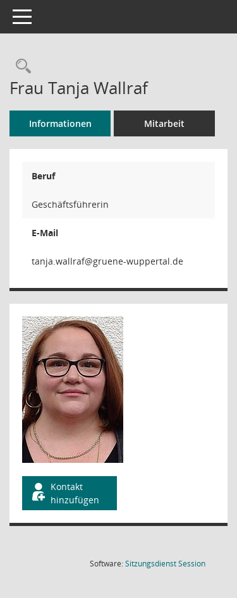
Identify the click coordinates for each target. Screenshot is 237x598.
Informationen (60, 123)
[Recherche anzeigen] (20, 66)
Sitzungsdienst (165, 563)
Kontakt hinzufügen (64, 493)
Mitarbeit (164, 123)
